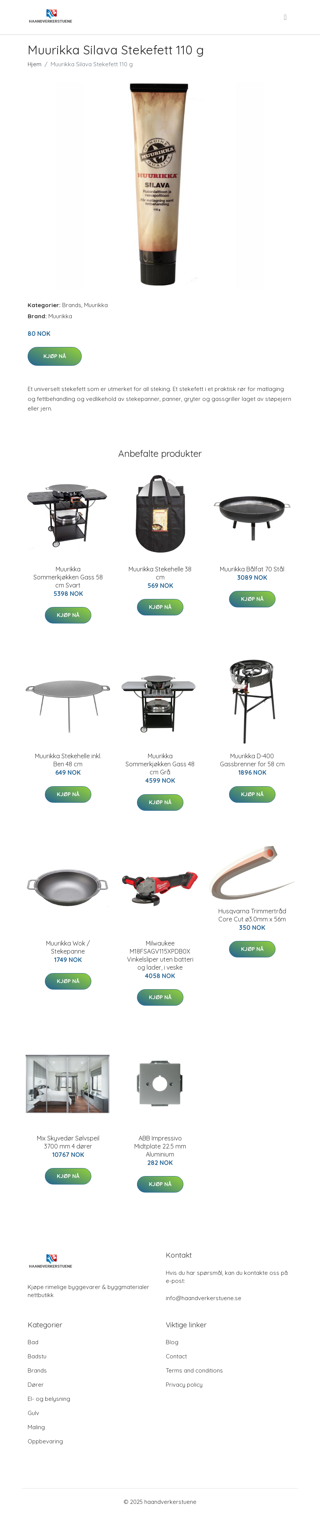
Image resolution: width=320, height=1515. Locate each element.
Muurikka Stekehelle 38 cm (160, 573)
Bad (33, 1342)
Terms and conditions (194, 1370)
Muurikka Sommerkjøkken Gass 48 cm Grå (160, 764)
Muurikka (96, 305)
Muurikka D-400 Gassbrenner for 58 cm (252, 760)
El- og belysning (49, 1398)
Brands (71, 305)
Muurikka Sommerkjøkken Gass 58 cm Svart (68, 577)
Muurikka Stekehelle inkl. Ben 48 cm (68, 760)
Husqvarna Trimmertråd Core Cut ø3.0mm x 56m (252, 915)
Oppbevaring (45, 1441)
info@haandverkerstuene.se (203, 1298)
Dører (36, 1384)
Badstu (37, 1356)
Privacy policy (184, 1384)
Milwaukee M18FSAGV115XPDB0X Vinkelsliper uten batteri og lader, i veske (160, 955)
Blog (172, 1342)
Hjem (34, 64)
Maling (36, 1427)
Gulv (33, 1413)
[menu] (285, 17)
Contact (176, 1356)
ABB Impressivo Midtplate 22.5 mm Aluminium (160, 1146)
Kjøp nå (54, 356)
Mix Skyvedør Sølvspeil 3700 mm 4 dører (68, 1142)
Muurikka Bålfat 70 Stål (252, 569)
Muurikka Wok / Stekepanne (68, 947)
